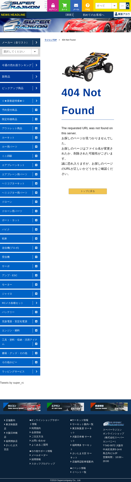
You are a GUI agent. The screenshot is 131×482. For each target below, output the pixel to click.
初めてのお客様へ (93, 14)
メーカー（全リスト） (20, 42)
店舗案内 (10, 420)
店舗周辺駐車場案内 (83, 461)
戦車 (20, 238)
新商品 (20, 76)
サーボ (20, 266)
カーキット (20, 137)
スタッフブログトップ (43, 463)
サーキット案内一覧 (83, 424)
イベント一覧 (79, 472)
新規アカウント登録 (122, 15)
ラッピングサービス (20, 371)
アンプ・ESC (20, 275)
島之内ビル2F (110, 453)
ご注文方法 (37, 436)
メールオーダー (40, 455)
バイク (20, 229)
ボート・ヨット (20, 220)
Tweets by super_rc (12, 382)
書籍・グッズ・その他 (20, 353)
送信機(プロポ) (20, 248)
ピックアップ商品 (20, 88)
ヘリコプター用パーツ (20, 193)
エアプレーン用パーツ (20, 174)
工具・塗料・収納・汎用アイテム (20, 342)
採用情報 (36, 459)
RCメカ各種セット (20, 303)
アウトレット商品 (20, 128)
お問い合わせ (39, 440)
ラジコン (46, 12)
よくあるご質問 (40, 444)
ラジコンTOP (51, 40)
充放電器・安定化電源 (20, 321)
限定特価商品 (20, 119)
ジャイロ (20, 294)
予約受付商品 (20, 110)
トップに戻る (88, 191)
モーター (20, 284)
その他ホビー (20, 362)
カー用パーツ (20, 147)
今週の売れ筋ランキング (20, 65)
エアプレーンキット (20, 165)
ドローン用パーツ (20, 211)
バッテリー (20, 312)
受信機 (20, 257)
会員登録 (36, 432)
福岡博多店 (11, 441)
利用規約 (36, 428)
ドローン (20, 202)
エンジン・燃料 (20, 330)
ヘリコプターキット (20, 183)
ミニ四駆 (20, 156)
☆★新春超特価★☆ (20, 101)
